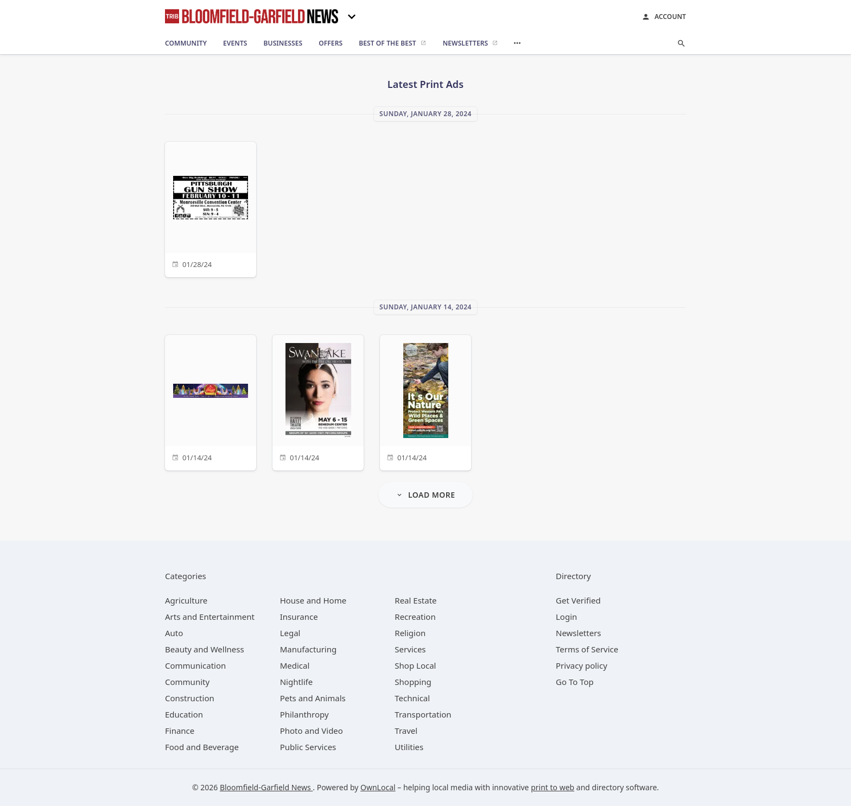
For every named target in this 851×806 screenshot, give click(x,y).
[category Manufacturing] (308, 649)
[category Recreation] (415, 616)
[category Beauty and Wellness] (204, 649)
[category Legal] (290, 632)
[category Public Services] (308, 746)
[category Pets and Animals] (313, 698)
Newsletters (578, 632)
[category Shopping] (413, 681)
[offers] (330, 43)
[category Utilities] (409, 746)
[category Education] (184, 714)
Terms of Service (587, 649)
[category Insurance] (299, 616)
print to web (552, 787)
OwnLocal (378, 787)
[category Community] (187, 681)
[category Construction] (189, 698)
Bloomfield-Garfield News (266, 787)
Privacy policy (581, 665)
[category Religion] (410, 632)
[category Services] (410, 649)
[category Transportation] (423, 714)
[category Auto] (174, 632)
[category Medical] (295, 665)
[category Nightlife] (296, 681)
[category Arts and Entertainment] (210, 616)
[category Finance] (179, 730)
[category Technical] (412, 698)
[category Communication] (195, 665)
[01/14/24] (211, 401)
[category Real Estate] (415, 600)
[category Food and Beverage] (202, 746)
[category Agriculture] (186, 600)
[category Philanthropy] (304, 714)
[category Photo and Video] (311, 730)
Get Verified (578, 600)
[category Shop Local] (415, 665)
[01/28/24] (211, 208)
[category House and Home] (313, 600)
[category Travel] (406, 730)
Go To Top (575, 681)
